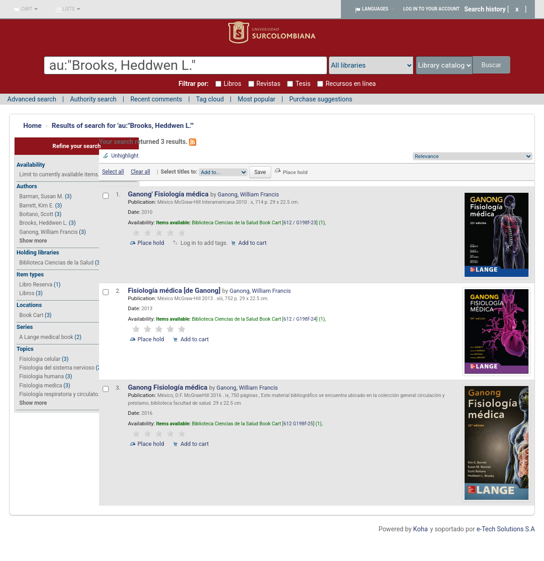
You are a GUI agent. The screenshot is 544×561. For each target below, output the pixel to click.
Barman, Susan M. (41, 196)
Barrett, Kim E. (36, 205)
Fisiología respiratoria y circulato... (60, 394)
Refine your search (76, 146)
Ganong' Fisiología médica (169, 194)
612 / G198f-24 (299, 319)
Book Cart (31, 315)
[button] (25, 9)
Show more (33, 241)
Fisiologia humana (41, 376)
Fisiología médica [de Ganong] (175, 290)
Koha (420, 529)
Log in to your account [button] (431, 8)
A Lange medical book (46, 337)
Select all (113, 172)
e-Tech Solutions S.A (505, 529)
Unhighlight (125, 156)
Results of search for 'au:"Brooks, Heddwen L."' (123, 126)
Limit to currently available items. (59, 174)
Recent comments (156, 99)
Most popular (257, 99)
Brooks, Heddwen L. (43, 223)
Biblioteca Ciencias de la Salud (56, 262)
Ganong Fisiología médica (168, 387)
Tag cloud (210, 99)
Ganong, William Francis (48, 232)
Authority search (93, 99)
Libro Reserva (35, 284)
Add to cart (252, 242)
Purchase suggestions (320, 99)
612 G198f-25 (298, 424)
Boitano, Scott (36, 214)
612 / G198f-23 (299, 223)
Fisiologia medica (40, 385)
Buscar (492, 65)
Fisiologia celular (39, 359)
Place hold (150, 242)
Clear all (140, 172)
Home (32, 126)
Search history (485, 9)
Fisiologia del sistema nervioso (56, 368)
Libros (26, 293)
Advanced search (31, 99)
